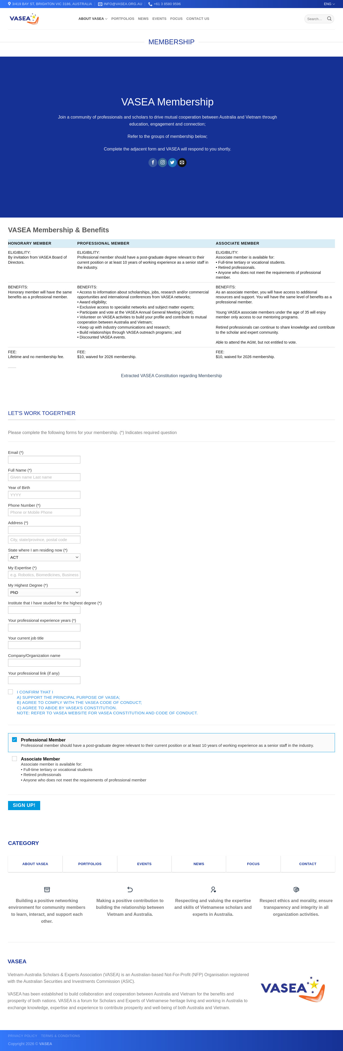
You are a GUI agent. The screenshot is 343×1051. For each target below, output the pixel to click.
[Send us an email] (182, 162)
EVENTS (159, 19)
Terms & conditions (60, 1036)
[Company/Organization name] (44, 663)
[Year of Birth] (44, 495)
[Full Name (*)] (44, 477)
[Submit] (329, 19)
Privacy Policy (22, 1036)
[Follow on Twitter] (172, 162)
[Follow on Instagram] (162, 162)
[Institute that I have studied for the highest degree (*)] (44, 610)
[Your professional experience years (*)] (44, 627)
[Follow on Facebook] (152, 162)
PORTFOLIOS (122, 19)
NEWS (143, 19)
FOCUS (176, 19)
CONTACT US (197, 19)
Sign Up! (24, 805)
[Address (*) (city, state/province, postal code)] (44, 539)
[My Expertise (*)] (44, 575)
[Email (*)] (44, 460)
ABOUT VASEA (93, 18)
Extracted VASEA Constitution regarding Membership (171, 375)
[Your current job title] (44, 645)
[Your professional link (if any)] (44, 680)
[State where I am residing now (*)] (44, 557)
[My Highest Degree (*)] (44, 592)
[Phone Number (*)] (44, 512)
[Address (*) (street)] (44, 530)
